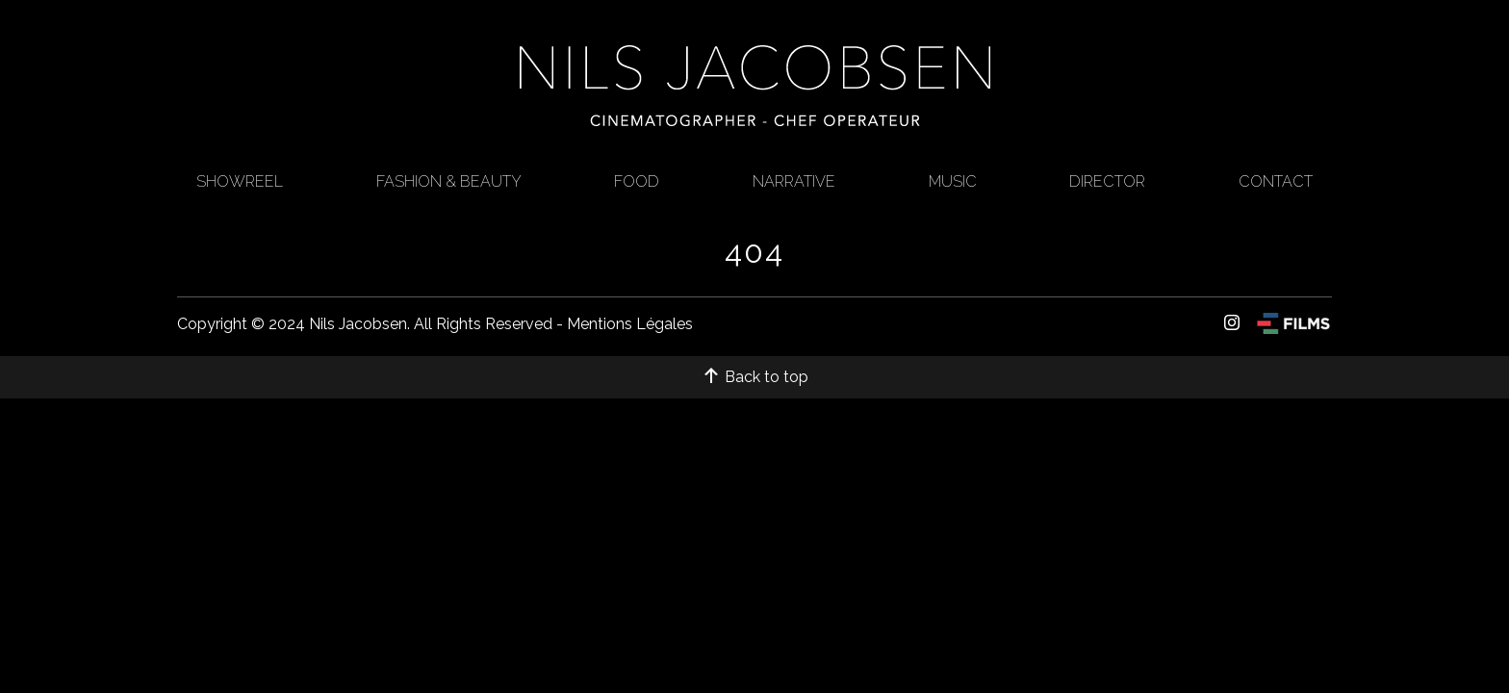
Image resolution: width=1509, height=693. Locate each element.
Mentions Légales (630, 324)
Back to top (755, 377)
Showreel (239, 181)
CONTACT (1276, 181)
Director (1107, 181)
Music (953, 181)
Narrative (794, 181)
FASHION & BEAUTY (449, 181)
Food (636, 181)
